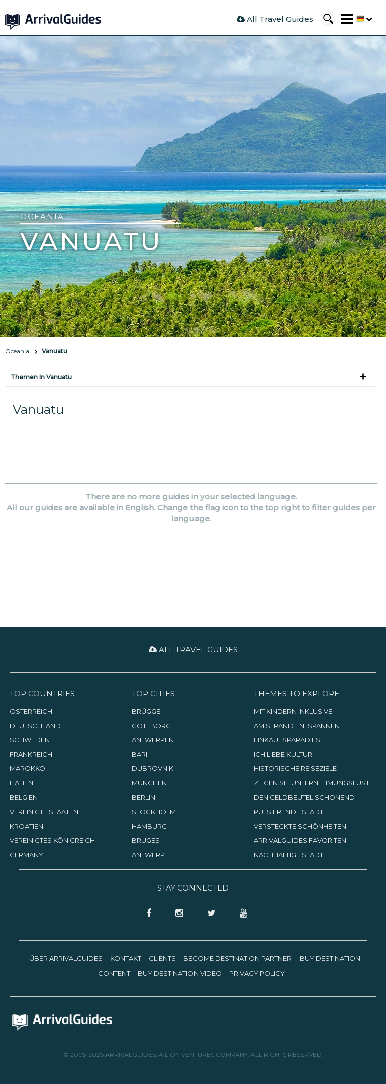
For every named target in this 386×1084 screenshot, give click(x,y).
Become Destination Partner (237, 958)
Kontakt (125, 958)
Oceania (17, 351)
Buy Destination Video (180, 973)
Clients (162, 958)
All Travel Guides (275, 19)
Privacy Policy (257, 973)
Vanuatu (54, 351)
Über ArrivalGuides (66, 958)
